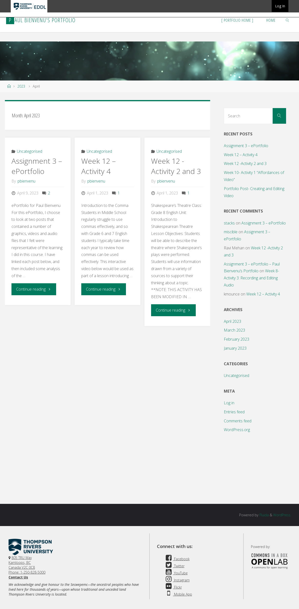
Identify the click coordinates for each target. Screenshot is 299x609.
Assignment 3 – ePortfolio (36, 166)
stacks (229, 223)
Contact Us (18, 577)
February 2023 (236, 339)
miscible (230, 231)
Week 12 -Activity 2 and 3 (176, 166)
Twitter (174, 566)
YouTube (176, 573)
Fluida (263, 515)
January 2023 (235, 348)
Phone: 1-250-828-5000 (27, 572)
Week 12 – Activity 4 (98, 166)
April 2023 (232, 321)
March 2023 (234, 330)
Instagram (177, 580)
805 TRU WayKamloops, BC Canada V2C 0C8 (22, 562)
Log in (229, 403)
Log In (280, 6)
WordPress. (281, 515)
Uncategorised (29, 151)
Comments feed (237, 421)
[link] (287, 20)
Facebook (177, 559)
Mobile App (178, 594)
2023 (21, 86)
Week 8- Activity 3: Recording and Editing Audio (251, 278)
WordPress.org (237, 429)
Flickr (173, 587)
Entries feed (234, 412)
